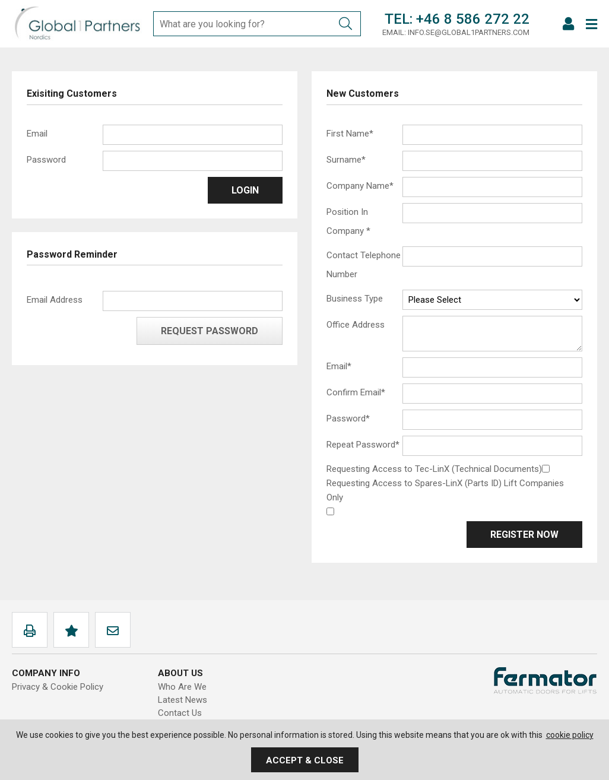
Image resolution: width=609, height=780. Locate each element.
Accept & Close (305, 760)
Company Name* (360, 185)
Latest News (182, 700)
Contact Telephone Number (363, 265)
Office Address (355, 324)
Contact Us (180, 713)
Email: (394, 32)
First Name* (349, 133)
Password (46, 159)
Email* (338, 366)
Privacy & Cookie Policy (57, 686)
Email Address (55, 299)
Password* (348, 418)
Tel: (399, 19)
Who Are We (182, 686)
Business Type (354, 298)
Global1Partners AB (77, 23)
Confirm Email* (355, 392)
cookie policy (570, 735)
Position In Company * (348, 221)
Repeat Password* (362, 444)
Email (37, 133)
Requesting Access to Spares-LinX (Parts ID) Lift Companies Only (445, 490)
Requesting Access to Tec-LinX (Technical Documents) (434, 469)
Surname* (346, 159)
